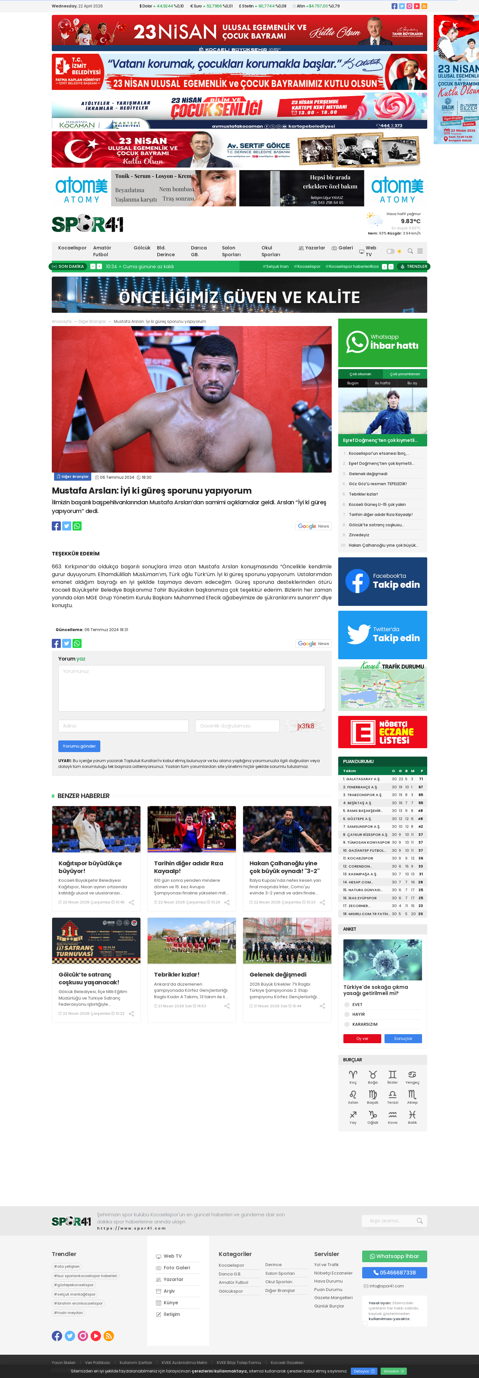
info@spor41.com (387, 1286)
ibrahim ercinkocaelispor (78, 1303)
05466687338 (394, 1272)
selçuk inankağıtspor (74, 1294)
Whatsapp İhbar (394, 1256)
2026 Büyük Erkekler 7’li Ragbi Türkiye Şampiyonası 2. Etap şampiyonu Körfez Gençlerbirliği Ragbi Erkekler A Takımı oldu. (283, 993)
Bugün (353, 383)
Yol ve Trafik (326, 1265)
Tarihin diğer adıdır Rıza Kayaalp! (188, 867)
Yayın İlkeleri (63, 1362)
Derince (273, 1265)
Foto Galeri (173, 1267)
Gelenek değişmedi (278, 974)
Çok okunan (360, 374)
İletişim (168, 1314)
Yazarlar (312, 248)
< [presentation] (93, 266)
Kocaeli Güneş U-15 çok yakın (377, 504)
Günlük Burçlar (329, 1306)
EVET (356, 1004)
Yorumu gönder (79, 746)
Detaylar (364, 1371)
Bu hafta (382, 383)
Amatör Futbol (102, 251)
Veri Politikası (97, 1362)
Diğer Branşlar (92, 321)
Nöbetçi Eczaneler (333, 1273)
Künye (167, 1302)
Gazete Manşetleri (333, 1298)
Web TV (368, 251)
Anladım (394, 1371)
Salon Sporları (231, 251)
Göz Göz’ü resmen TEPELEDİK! (378, 484)
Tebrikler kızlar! (177, 974)
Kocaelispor (72, 248)
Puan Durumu (328, 1289)
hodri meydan (68, 1312)
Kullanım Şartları (136, 1362)
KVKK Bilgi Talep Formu (239, 1362)
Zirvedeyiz (359, 535)
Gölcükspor (231, 1291)
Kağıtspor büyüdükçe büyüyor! (90, 867)
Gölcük (142, 248)
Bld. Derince (166, 251)
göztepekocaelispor (74, 1284)
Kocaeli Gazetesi (287, 1362)
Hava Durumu (328, 1281)
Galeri (342, 248)
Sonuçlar (403, 1038)
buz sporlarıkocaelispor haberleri (85, 1275)
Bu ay (412, 383)
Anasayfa (62, 321)
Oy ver (362, 1038)
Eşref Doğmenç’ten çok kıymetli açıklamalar (379, 440)
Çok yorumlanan (405, 374)
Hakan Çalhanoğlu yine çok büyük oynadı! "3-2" (285, 867)
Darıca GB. (199, 251)
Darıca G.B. (230, 1274)
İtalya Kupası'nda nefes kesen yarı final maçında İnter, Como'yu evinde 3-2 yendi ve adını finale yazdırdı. (285, 889)
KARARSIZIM (364, 1024)
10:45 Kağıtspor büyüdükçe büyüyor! (149, 266)
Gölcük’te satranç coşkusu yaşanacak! (89, 978)
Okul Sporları (271, 251)
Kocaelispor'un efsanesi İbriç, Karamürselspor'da (378, 454)
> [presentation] (99, 266)
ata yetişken (67, 1266)
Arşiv (165, 1291)
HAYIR (357, 1014)
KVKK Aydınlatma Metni (184, 1362)
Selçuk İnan (275, 266)
